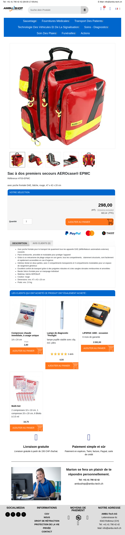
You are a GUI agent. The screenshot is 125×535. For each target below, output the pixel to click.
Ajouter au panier (79, 222)
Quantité (13, 221)
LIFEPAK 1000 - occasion (95, 333)
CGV (47, 514)
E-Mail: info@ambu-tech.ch (110, 2)
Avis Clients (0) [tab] (41, 243)
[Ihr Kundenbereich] (101, 9)
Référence (12, 178)
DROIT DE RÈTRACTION (46, 521)
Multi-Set (15, 406)
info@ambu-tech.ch (112, 528)
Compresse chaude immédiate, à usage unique (25, 334)
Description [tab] (19, 243)
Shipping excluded (105, 210)
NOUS (47, 517)
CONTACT (47, 531)
